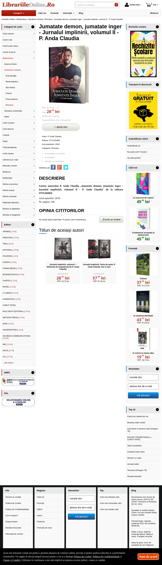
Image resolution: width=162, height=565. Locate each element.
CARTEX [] (10, 281)
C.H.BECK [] (10, 293)
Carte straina (8, 34)
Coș (151, 5)
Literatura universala (13, 111)
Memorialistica (12, 81)
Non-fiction (10, 87)
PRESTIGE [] (11, 237)
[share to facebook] (53, 167)
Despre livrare (11, 521)
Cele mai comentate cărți (111, 503)
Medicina (6, 172)
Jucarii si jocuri (9, 52)
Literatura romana (12, 70)
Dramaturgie (11, 76)
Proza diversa (12, 99)
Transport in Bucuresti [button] (140, 84)
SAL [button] (6, 393)
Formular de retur (44, 528)
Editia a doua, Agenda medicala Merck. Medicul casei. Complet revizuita (142, 534)
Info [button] (7, 490)
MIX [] (7, 344)
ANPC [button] (7, 372)
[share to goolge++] (59, 167)
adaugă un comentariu (54, 161)
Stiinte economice (10, 184)
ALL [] (7, 356)
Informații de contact (14, 534)
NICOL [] (8, 350)
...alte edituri (8, 363)
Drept (5, 141)
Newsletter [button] (134, 369)
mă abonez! (143, 395)
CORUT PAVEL (9, 305)
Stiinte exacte (8, 190)
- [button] (33, 26)
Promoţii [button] (133, 248)
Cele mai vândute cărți (109, 497)
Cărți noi (40, 497)
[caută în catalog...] (94, 5)
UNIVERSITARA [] (13, 330)
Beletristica (8, 58)
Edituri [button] (7, 224)
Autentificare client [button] (138, 139)
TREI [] (8, 244)
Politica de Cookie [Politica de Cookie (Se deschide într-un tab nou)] (82, 556)
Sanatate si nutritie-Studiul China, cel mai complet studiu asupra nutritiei (144, 512)
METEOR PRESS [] (13, 317)
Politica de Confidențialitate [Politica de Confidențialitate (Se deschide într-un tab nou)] (106, 556)
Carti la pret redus (10, 46)
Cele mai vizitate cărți (109, 509)
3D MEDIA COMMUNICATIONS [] (16, 337)
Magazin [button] (41, 490)
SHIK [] (8, 324)
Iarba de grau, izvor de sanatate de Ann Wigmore (142, 543)
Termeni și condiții (13, 497)
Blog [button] (133, 490)
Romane (55, 148)
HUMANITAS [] (11, 299)
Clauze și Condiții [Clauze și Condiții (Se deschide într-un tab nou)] (11, 560)
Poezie (9, 93)
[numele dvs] (143, 377)
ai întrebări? (50, 157)
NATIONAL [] (10, 250)
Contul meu (132, 5)
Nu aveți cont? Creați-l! (137, 152)
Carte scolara (8, 123)
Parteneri (41, 521)
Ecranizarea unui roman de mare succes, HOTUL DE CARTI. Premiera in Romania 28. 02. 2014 (144, 500)
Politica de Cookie (13, 503)
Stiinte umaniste (10, 196)
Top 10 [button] (132, 409)
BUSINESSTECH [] (13, 274)
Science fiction (10, 64)
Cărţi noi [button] (133, 168)
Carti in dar (7, 40)
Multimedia (7, 178)
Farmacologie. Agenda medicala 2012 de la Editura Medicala (143, 523)
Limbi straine (8, 153)
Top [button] (102, 490)
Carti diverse (8, 129)
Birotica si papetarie (11, 209)
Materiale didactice (11, 202)
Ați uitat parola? (134, 158)
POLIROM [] (10, 256)
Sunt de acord (148, 556)
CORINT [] (9, 262)
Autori (39, 515)
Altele (6, 117)
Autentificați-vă (133, 146)
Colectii (6, 135)
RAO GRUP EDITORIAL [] (16, 311)
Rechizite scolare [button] (137, 27)
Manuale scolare (10, 166)
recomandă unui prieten (55, 153)
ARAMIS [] (9, 231)
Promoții (40, 503)
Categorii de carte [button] (13, 27)
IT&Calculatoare (10, 147)
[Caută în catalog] (116, 4)
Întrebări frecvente (13, 528)
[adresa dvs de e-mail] (143, 386)
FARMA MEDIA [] (12, 268)
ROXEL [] (9, 287)
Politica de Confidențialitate (17, 509)
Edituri (39, 509)
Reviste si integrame (11, 215)
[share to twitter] (65, 167)
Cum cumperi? (11, 515)
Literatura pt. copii (10, 160)
